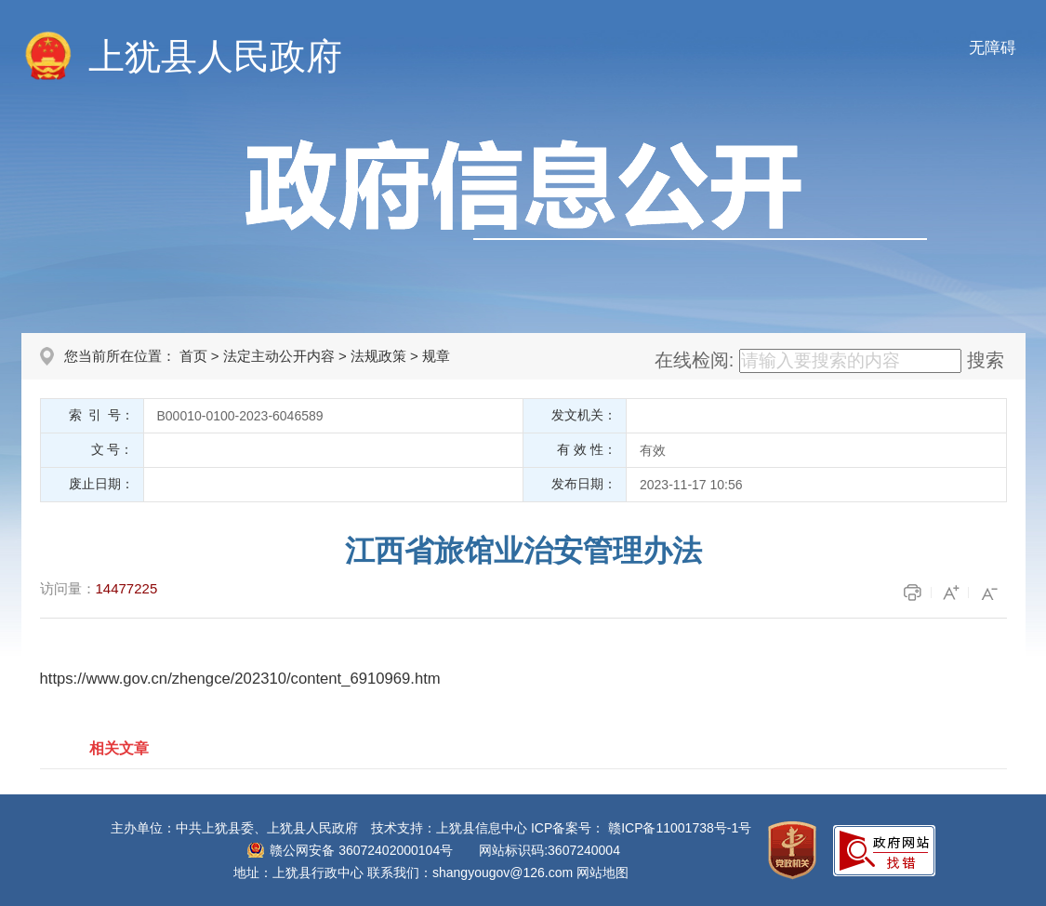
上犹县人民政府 (215, 56)
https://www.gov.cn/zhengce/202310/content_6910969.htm (240, 678)
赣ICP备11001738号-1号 (679, 827)
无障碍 (992, 48)
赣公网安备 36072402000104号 (361, 850)
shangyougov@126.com (502, 872)
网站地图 (602, 872)
